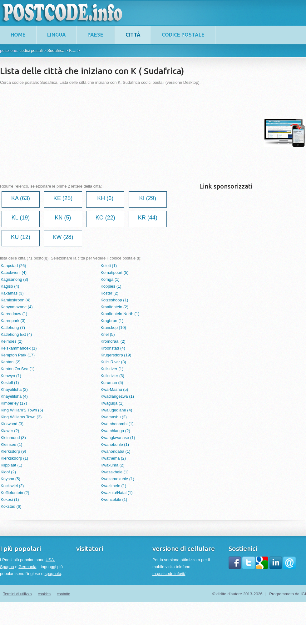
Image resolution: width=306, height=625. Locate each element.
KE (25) (62, 198)
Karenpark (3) (13, 320)
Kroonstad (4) (113, 348)
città (133, 35)
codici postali (30, 50)
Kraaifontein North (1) (120, 313)
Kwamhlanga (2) (115, 430)
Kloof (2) (8, 472)
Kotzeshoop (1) (114, 300)
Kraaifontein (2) (114, 307)
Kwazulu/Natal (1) (117, 492)
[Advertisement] (102, 133)
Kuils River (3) (113, 362)
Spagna (7, 566)
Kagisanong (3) (14, 279)
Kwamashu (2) (114, 417)
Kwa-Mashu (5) (114, 389)
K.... (72, 50)
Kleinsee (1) (11, 444)
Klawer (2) (10, 430)
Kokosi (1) (10, 499)
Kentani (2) (11, 362)
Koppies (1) (111, 286)
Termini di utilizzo (17, 594)
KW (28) (63, 237)
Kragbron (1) (112, 320)
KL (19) (21, 217)
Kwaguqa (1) (112, 403)
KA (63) (20, 198)
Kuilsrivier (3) (112, 375)
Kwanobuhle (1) (115, 444)
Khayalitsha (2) (14, 389)
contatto (63, 594)
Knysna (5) (10, 478)
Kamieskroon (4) (15, 300)
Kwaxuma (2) (113, 465)
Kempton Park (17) (18, 355)
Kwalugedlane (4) (116, 410)
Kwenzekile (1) (114, 499)
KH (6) (105, 198)
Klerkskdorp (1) (14, 458)
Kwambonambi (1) (117, 423)
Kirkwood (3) (12, 423)
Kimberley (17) (14, 403)
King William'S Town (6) (22, 410)
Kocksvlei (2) (12, 485)
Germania (27, 566)
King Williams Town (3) (21, 417)
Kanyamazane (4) (17, 307)
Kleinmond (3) (13, 437)
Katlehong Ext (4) (16, 334)
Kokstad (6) (11, 506)
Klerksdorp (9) (13, 451)
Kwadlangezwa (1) (117, 396)
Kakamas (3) (12, 293)
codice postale (183, 35)
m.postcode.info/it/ (168, 573)
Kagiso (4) (10, 286)
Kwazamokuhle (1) (117, 478)
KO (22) (105, 217)
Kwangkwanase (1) (118, 437)
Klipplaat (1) (11, 465)
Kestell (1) (10, 382)
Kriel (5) (108, 334)
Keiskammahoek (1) (19, 348)
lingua (56, 35)
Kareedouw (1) (14, 313)
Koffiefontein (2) (15, 492)
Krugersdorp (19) (116, 355)
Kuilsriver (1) (112, 368)
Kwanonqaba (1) (115, 451)
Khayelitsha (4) (14, 396)
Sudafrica (55, 50)
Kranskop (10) (113, 327)
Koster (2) (109, 293)
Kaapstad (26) (13, 265)
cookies (44, 594)
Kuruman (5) (112, 382)
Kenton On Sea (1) (17, 368)
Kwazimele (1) (113, 485)
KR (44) (147, 217)
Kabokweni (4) (14, 272)
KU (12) (20, 237)
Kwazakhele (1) (115, 472)
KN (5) (63, 217)
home (18, 35)
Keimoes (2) (11, 341)
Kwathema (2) (113, 458)
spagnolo (53, 573)
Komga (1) (110, 279)
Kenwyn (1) (11, 375)
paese (95, 35)
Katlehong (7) (13, 327)
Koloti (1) (109, 265)
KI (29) (147, 198)
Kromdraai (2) (113, 341)
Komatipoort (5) (115, 272)
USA (50, 559)
